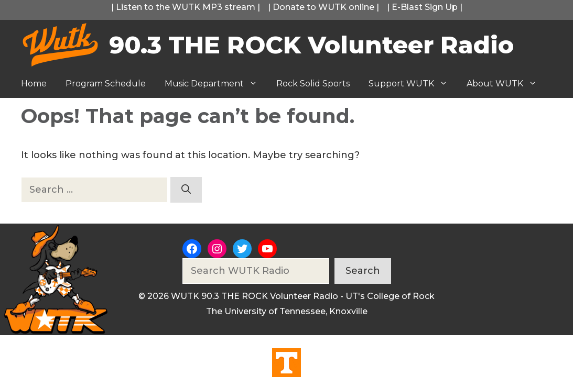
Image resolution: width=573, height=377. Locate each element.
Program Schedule (106, 83)
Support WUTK (413, 84)
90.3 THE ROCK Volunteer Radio (311, 45)
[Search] (186, 190)
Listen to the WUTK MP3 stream (185, 7)
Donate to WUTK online (323, 7)
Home (34, 83)
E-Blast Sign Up (425, 7)
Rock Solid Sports (313, 83)
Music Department (216, 84)
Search (362, 270)
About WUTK (506, 84)
